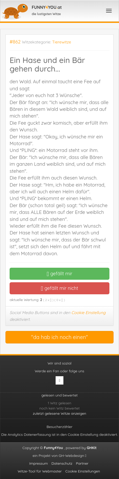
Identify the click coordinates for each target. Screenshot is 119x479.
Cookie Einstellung (88, 312)
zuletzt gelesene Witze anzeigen (59, 413)
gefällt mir (59, 274)
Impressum (38, 463)
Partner (82, 463)
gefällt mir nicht (59, 288)
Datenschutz (61, 463)
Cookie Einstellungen (82, 471)
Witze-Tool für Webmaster (40, 471)
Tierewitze (61, 41)
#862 (15, 42)
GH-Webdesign (73, 455)
